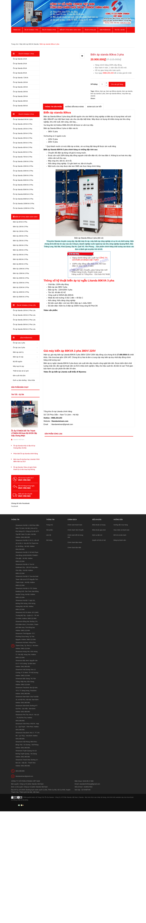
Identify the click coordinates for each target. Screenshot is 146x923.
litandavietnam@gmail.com (24, 776)
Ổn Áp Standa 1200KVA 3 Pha (23, 208)
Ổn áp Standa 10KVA (20, 82)
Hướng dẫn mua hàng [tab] (74, 107)
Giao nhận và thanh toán (121, 530)
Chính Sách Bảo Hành (75, 542)
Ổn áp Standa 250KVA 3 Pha (23, 175)
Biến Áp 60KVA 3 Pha (20, 259)
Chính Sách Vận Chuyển (75, 530)
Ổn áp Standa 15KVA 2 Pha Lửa (24, 315)
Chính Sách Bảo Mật (74, 547)
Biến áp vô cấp (18, 357)
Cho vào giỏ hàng (117, 84)
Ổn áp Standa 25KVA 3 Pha (22, 138)
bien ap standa (127, 91)
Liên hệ (48, 535)
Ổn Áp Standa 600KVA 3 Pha (23, 194)
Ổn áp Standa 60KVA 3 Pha (22, 152)
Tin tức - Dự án (17, 395)
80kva (97, 91)
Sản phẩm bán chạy (19, 387)
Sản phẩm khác (105, 30)
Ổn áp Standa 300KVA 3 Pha (23, 180)
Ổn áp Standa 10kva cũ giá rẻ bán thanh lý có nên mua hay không (25, 468)
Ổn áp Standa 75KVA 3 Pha (22, 157)
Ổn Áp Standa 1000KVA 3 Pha (23, 203)
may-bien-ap (126, 93)
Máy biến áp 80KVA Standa (29, 44)
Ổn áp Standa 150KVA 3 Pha (23, 166)
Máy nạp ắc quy (18, 366)
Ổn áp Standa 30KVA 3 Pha (22, 143)
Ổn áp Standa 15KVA (20, 87)
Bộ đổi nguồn (17, 361)
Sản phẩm (49, 530)
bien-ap (102, 91)
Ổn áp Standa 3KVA (20, 68)
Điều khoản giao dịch (99, 530)
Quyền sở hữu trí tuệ (99, 540)
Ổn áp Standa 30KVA (20, 101)
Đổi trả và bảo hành (120, 535)
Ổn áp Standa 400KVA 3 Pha (23, 185)
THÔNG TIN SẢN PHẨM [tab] (53, 107)
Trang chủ (49, 525)
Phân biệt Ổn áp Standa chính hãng (25, 453)
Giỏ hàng (49, 540)
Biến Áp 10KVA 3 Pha (20, 226)
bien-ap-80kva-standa (113, 91)
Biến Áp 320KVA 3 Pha (21, 287)
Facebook (14, 506)
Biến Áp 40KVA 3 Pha (20, 250)
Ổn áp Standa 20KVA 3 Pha (22, 133)
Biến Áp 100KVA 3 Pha (21, 269)
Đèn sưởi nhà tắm (19, 375)
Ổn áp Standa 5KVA (20, 73)
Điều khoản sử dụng (98, 525)
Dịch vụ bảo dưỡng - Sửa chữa (24, 380)
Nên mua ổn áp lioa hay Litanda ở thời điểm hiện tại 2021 (26, 460)
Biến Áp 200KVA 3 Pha (21, 278)
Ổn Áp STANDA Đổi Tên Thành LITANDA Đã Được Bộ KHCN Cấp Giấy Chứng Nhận (24, 433)
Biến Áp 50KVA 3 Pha (20, 255)
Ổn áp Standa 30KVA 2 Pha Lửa (24, 324)
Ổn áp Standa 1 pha (31, 30)
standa (93, 96)
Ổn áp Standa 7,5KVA (20, 77)
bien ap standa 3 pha (98, 93)
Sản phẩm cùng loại (53, 434)
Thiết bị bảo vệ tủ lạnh (21, 371)
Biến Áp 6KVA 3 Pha (20, 222)
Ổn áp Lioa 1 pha (19, 343)
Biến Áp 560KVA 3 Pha (21, 297)
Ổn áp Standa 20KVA (20, 92)
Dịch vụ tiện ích (97, 535)
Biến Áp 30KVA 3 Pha (20, 245)
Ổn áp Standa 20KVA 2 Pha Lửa (24, 320)
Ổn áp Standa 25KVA (20, 96)
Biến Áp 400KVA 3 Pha (21, 292)
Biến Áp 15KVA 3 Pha (20, 231)
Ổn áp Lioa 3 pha (19, 347)
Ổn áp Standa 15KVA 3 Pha (22, 129)
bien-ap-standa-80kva (113, 93)
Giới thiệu (16, 35)
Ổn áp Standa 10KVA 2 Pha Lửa (24, 310)
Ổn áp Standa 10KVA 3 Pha (22, 124)
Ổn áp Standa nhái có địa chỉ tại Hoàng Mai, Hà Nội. (24, 447)
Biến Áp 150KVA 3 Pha (21, 273)
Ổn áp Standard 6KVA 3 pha (23, 119)
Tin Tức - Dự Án (120, 30)
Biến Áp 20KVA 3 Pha (20, 236)
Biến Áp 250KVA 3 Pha (21, 283)
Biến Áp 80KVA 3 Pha (20, 264)
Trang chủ (17, 30)
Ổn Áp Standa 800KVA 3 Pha (23, 199)
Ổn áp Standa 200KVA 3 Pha (23, 171)
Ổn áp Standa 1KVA (20, 59)
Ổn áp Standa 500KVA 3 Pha (23, 189)
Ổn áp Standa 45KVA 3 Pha (22, 147)
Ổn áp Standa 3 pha (49, 30)
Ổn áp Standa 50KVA (20, 106)
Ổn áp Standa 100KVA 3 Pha (23, 161)
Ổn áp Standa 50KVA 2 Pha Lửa (24, 329)
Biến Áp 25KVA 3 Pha (20, 240)
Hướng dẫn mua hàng (121, 525)
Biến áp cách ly (18, 352)
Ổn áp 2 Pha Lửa (90, 30)
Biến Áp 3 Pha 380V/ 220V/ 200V (70, 30)
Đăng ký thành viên (120, 540)
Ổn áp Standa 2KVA (20, 63)
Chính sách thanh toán (75, 525)
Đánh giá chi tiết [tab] (94, 107)
